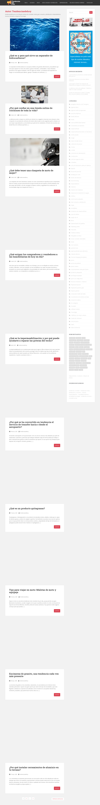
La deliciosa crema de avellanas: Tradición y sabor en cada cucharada (80, 88)
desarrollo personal (76, 171)
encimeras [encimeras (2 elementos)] (72, 347)
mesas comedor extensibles (78, 239)
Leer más (57, 76)
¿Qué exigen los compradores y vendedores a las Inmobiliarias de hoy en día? (33, 255)
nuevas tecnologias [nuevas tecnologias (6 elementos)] (74, 356)
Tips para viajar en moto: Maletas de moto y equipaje (32, 591)
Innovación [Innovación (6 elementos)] (78, 351)
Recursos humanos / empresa (77, 2)
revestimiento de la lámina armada (80, 297)
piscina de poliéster (76, 263)
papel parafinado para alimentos (79, 251)
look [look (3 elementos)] (84, 351)
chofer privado (74, 135)
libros (72, 220)
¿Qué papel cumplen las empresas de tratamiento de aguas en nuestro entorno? (80, 84)
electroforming (75, 180)
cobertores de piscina (76, 144)
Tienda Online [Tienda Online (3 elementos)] (83, 365)
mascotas (73, 229)
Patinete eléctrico (75, 254)
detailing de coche (75, 174)
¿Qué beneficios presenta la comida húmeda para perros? (80, 75)
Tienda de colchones (76, 318)
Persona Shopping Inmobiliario (79, 257)
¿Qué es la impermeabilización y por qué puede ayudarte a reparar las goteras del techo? (34, 339)
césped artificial (75, 128)
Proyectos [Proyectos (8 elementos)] (77, 358)
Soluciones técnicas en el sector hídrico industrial (79, 80)
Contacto (80, 376)
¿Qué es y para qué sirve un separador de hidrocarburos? (31, 56)
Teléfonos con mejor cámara (78, 315)
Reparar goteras (75, 291)
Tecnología (90, 2)
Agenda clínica (74, 107)
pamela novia (74, 248)
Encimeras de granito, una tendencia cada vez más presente (34, 675)
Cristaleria (73, 162)
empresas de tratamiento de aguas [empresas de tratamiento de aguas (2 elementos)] (83, 344)
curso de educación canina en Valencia (81, 165)
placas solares (74, 266)
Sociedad (32, 2)
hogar (72, 205)
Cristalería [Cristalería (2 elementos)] (86, 340)
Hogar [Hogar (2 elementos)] (71, 349)
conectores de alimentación (78, 153)
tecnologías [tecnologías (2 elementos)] (72, 363)
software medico (75, 309)
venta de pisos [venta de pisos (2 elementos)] (83, 367)
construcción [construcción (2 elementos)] (80, 340)
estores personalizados (77, 199)
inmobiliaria (74, 208)
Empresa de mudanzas (77, 190)
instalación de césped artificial (78, 211)
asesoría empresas (76, 113)
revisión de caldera (76, 300)
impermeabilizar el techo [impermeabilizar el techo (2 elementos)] (79, 349)
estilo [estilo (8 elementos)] (77, 347)
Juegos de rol (74, 217)
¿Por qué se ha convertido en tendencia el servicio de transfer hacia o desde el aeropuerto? (31, 424)
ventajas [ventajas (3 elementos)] (71, 369)
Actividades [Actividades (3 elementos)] (72, 338)
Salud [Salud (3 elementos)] (89, 358)
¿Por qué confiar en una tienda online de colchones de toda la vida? (30, 109)
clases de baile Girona (76, 141)
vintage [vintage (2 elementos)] (81, 369)
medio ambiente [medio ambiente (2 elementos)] (73, 354)
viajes (72, 324)
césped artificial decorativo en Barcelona (81, 132)
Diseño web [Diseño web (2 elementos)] (76, 342)
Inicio (26, 2)
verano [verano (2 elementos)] (76, 369)
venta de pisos (74, 321)
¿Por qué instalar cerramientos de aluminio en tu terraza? (34, 768)
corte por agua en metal (77, 159)
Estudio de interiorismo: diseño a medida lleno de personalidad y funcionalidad (79, 93)
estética (73, 196)
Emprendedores (63, 2)
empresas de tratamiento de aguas (80, 193)
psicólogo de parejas (76, 275)
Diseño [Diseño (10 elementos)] (71, 342)
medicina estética (75, 232)
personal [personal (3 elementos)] (72, 358)
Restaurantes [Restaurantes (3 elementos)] (84, 358)
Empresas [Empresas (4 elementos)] (72, 344)
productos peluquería (76, 272)
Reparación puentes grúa (77, 288)
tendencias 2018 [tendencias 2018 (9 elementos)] (86, 363)
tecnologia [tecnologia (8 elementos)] (83, 360)
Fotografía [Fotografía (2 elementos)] (86, 347)
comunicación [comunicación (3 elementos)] (73, 340)
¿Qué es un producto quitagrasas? (27, 508)
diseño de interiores (76, 177)
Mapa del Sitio (72, 376)
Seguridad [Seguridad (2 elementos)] (72, 360)
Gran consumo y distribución (49, 2)
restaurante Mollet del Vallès (78, 294)
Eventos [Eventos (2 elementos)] (81, 347)
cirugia (72, 138)
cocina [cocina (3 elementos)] (83, 338)
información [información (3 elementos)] (89, 349)
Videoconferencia (75, 327)
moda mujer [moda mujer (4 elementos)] (85, 354)
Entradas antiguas (58, 799)
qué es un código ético (77, 278)
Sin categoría (74, 303)
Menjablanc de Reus (76, 236)
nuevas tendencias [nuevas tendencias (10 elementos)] (84, 356)
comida (73, 150)
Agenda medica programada (78, 110)
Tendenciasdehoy (23, 62)
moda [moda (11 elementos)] (79, 354)
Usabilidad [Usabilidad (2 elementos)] (72, 367)
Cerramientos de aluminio (77, 125)
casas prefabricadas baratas (78, 122)
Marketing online (75, 226)
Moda (38, 2)
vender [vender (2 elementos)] (77, 367)
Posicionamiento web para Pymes (79, 269)
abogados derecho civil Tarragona (79, 104)
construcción (74, 156)
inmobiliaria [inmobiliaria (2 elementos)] (72, 351)
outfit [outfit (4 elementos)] (90, 356)
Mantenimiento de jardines (78, 223)
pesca (72, 260)
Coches (73, 147)
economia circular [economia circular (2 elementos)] (85, 342)
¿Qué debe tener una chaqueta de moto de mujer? (31, 171)
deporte (73, 168)
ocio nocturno (74, 245)
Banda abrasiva (75, 116)
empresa (73, 187)
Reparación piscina (76, 284)
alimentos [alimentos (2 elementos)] (78, 338)
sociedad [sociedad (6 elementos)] (78, 360)
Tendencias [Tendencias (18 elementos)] (78, 363)
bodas (72, 119)
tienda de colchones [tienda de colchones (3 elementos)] (74, 365)
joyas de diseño (75, 214)
